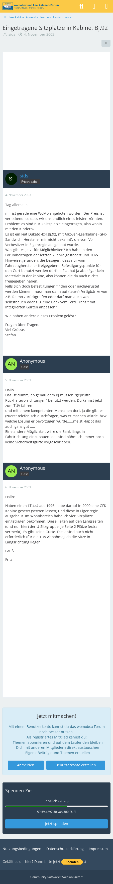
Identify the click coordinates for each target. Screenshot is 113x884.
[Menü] (106, 6)
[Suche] (81, 6)
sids (12, 34)
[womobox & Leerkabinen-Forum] (31, 6)
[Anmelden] (94, 6)
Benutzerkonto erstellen (76, 765)
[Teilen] (105, 43)
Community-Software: (56, 877)
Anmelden (25, 765)
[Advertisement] (56, 111)
